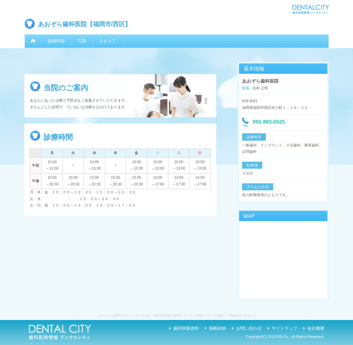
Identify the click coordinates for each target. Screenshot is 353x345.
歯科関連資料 (186, 328)
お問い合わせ (249, 328)
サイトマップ (284, 328)
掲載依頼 (217, 328)
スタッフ (107, 40)
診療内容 (56, 40)
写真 (82, 40)
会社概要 (315, 328)
